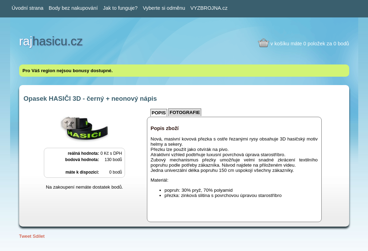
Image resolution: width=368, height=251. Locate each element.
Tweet (25, 236)
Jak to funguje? (120, 8)
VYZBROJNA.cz (209, 8)
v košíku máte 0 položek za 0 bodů (310, 43)
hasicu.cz (51, 41)
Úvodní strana (28, 8)
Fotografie (185, 112)
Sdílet (39, 236)
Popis (159, 112)
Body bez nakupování (73, 8)
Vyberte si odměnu (164, 8)
